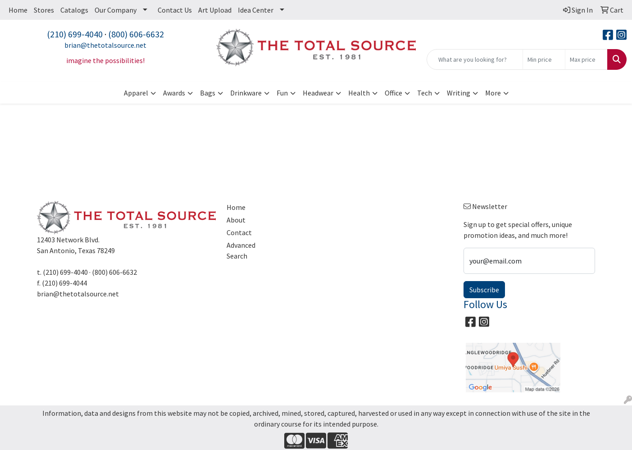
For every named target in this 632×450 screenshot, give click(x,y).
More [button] (493, 92)
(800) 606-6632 (136, 34)
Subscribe (484, 289)
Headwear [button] (318, 92)
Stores (44, 9)
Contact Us (175, 9)
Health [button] (359, 92)
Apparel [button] (136, 92)
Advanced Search (241, 250)
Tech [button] (424, 92)
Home (18, 9)
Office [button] (393, 92)
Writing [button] (458, 92)
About (236, 219)
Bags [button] (207, 92)
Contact (239, 232)
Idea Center (255, 9)
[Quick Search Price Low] (544, 59)
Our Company (115, 9)
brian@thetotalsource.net (105, 45)
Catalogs (74, 9)
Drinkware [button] (246, 92)
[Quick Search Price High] (586, 59)
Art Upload (215, 9)
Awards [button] (174, 92)
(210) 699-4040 (75, 34)
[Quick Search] (475, 59)
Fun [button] (282, 92)
